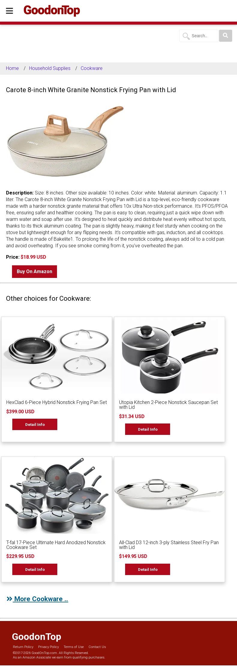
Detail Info (35, 424)
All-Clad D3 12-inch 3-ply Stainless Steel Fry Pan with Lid (169, 545)
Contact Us (97, 647)
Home (12, 68)
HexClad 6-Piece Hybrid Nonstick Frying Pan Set (56, 402)
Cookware (92, 68)
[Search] (225, 36)
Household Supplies (49, 68)
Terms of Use (74, 647)
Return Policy (23, 647)
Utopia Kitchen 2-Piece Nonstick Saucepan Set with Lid (168, 404)
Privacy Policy (48, 647)
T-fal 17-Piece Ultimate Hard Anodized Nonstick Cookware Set (56, 545)
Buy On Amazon (34, 271)
